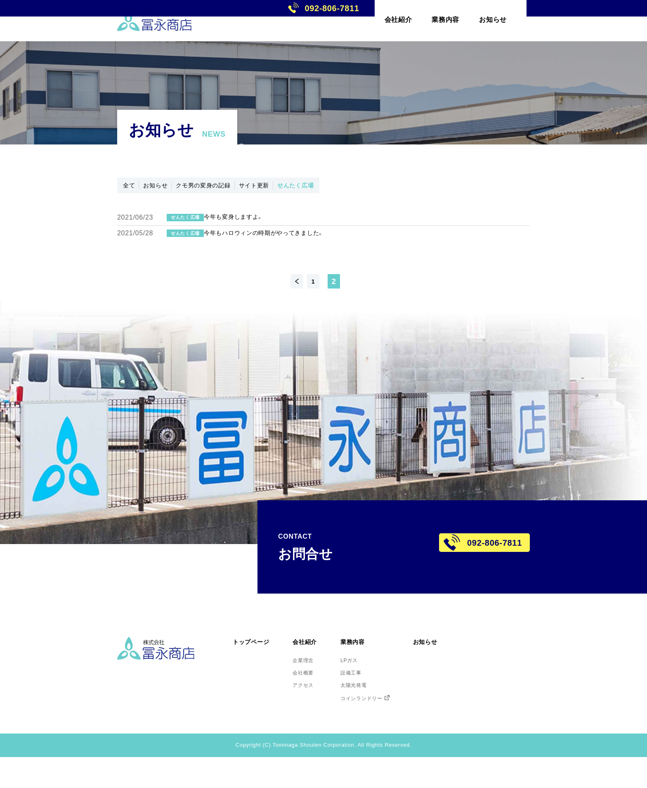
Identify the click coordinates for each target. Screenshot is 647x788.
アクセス (315, 713)
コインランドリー (383, 728)
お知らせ (169, 187)
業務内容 (372, 666)
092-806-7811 (586, 20)
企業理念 (315, 685)
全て (133, 187)
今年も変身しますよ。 (259, 226)
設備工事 (370, 699)
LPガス (367, 685)
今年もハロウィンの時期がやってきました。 (298, 253)
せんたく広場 (356, 187)
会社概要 (315, 699)
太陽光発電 (373, 713)
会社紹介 (317, 666)
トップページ (256, 666)
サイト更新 (300, 187)
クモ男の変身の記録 (232, 187)
